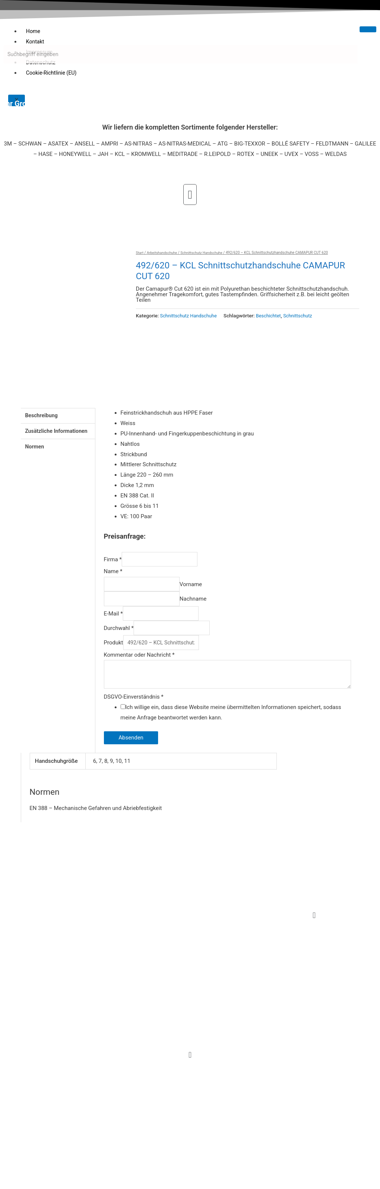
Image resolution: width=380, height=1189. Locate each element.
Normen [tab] (35, 451)
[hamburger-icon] (368, 29)
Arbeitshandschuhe (163, 253)
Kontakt (35, 41)
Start (140, 253)
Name (113, 575)
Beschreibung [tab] (42, 418)
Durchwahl (119, 636)
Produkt (113, 652)
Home (33, 31)
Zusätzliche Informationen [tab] (58, 435)
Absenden (131, 749)
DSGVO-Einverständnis (134, 708)
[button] (190, 194)
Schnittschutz (303, 316)
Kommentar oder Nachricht (139, 665)
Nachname (200, 604)
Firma (113, 563)
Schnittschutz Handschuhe (205, 253)
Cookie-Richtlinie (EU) (52, 72)
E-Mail (113, 620)
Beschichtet (272, 316)
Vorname (198, 589)
